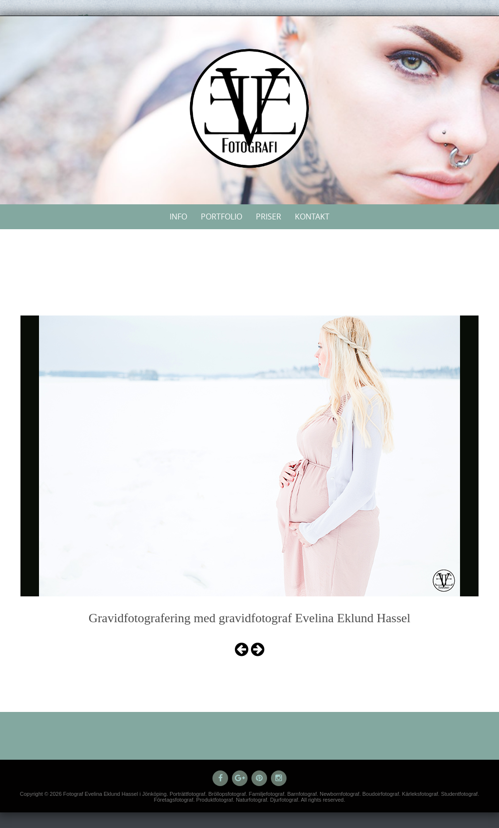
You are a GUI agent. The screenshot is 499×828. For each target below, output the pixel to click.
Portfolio (221, 216)
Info (178, 216)
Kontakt (312, 216)
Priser (268, 216)
